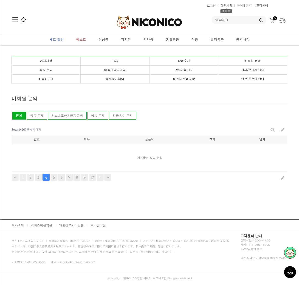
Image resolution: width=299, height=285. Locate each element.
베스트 (81, 40)
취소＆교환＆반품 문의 (67, 115)
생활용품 (172, 40)
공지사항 (243, 40)
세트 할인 (56, 40)
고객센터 (262, 5)
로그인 (211, 5)
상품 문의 (36, 115)
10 (91, 176)
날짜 (262, 139)
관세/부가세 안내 (252, 70)
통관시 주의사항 (184, 79)
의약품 (148, 40)
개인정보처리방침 (71, 225)
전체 (19, 115)
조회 (212, 139)
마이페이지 (244, 5)
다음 (100, 177)
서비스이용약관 (41, 225)
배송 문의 (97, 115)
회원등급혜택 (115, 79)
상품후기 (184, 61)
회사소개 (18, 225)
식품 (194, 40)
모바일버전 (98, 225)
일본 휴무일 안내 (252, 79)
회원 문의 (46, 70)
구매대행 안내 (183, 70)
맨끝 (107, 177)
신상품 (104, 40)
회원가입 (226, 5)
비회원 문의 (253, 61)
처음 (15, 177)
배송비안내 (46, 79)
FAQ (115, 61)
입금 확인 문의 (123, 115)
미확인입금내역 (115, 70)
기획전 (126, 40)
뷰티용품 (217, 40)
